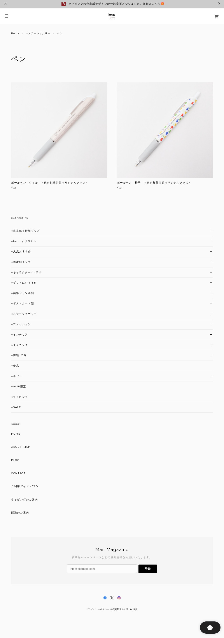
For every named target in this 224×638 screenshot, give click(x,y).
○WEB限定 (18, 386)
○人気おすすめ (21, 251)
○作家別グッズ (21, 262)
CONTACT (18, 473)
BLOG (15, 460)
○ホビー (16, 376)
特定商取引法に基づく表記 (124, 609)
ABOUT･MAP (20, 446)
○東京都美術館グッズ (25, 230)
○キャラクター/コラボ (26, 272)
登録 (147, 568)
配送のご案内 (20, 512)
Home (15, 33)
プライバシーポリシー (97, 609)
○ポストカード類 (22, 303)
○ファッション (21, 324)
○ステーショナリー (38, 33)
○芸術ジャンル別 (22, 293)
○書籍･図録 (19, 355)
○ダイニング (19, 345)
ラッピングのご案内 (24, 499)
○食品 (15, 365)
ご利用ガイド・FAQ (24, 486)
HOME (15, 433)
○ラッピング (19, 396)
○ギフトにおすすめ (24, 282)
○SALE (16, 407)
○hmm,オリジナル (23, 241)
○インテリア (19, 334)
